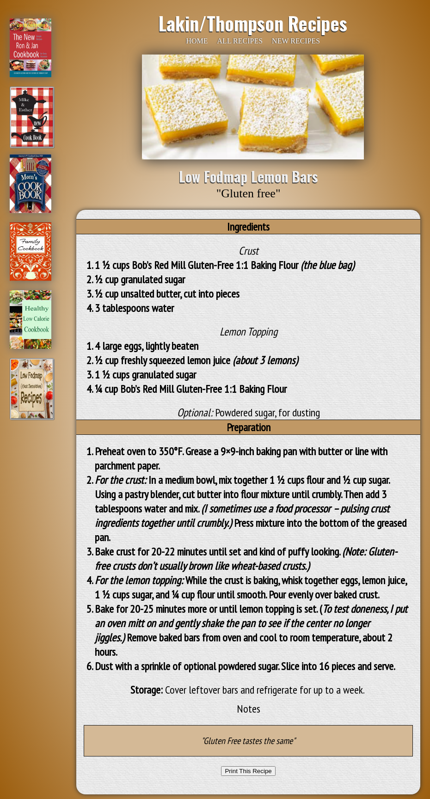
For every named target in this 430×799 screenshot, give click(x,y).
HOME (197, 41)
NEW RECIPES (296, 41)
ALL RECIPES (240, 41)
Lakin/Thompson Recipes (253, 23)
